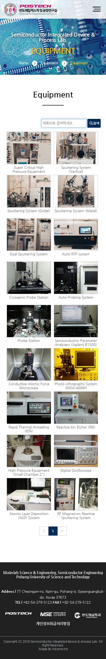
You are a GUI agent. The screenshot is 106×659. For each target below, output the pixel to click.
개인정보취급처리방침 (53, 623)
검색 (96, 123)
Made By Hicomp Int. (53, 649)
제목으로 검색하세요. (58, 123)
